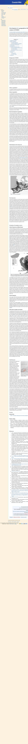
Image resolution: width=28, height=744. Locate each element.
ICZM (24, 148)
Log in (26, 5)
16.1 (13, 471)
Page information (3, 24)
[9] (13, 106)
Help (2, 15)
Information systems (24, 517)
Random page (3, 14)
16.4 (17, 471)
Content (2, 11)
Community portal (3, 12)
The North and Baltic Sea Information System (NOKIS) (17, 32)
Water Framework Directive (23, 157)
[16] (13, 245)
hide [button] (17, 39)
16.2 (15, 471)
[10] (23, 117)
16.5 (18, 471)
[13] (11, 206)
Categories (11, 517)
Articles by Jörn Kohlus (16, 517)
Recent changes (3, 13)
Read (13, 9)
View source (16, 9)
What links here (3, 20)
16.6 (19, 471)
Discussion (11, 7)
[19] (11, 307)
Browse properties (3, 25)
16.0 (12, 471)
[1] (15, 61)
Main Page (2, 10)
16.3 (16, 471)
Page (8, 7)
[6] (27, 76)
